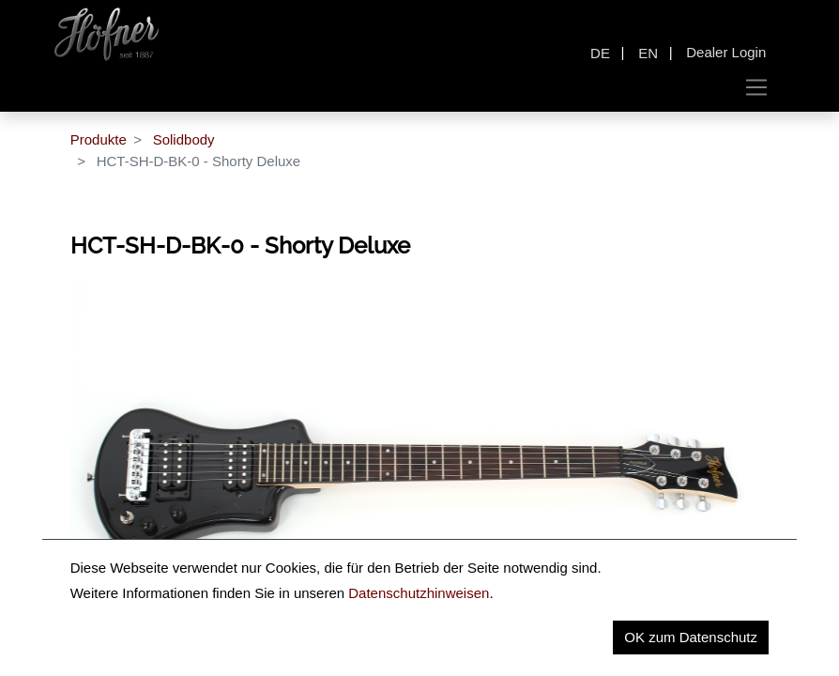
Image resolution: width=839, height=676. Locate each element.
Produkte (98, 139)
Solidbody (184, 139)
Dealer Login (726, 52)
